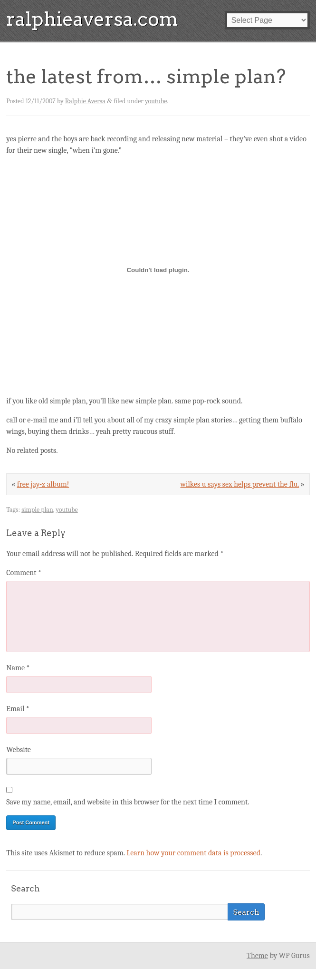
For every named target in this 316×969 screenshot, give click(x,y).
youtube (156, 101)
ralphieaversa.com (92, 19)
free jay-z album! (43, 484)
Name (17, 668)
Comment (23, 572)
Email (17, 709)
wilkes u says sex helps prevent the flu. (239, 484)
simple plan (37, 510)
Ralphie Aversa (85, 101)
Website (18, 749)
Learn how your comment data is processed (193, 853)
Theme (257, 955)
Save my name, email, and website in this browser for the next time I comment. (127, 802)
